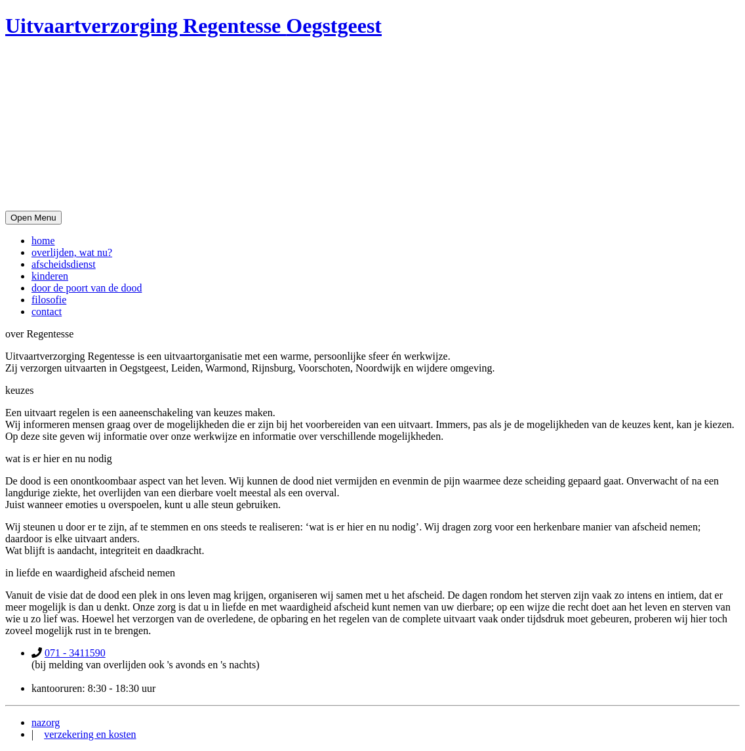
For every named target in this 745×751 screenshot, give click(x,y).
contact (46, 311)
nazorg (45, 722)
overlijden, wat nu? (71, 252)
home (43, 240)
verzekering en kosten (90, 734)
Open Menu (33, 218)
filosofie (48, 299)
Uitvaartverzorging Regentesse (193, 25)
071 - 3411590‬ (75, 652)
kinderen (49, 276)
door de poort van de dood (86, 287)
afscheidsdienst (63, 264)
